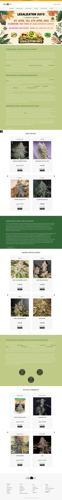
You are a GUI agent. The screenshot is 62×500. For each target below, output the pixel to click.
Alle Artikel (8, 490)
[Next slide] (54, 176)
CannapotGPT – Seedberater (24, 493)
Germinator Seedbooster (27, 0)
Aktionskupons (22, 487)
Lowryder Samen (19, 8)
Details (19, 170)
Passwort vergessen (35, 488)
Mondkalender (35, 492)
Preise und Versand (9, 487)
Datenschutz (21, 490)
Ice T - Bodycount (36, 0)
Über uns (8, 486)
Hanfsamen (11, 8)
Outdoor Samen (28, 8)
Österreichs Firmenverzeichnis (50, 488)
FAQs (33, 491)
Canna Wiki (8, 493)
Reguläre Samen (44, 8)
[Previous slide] (7, 176)
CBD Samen (36, 8)
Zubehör (51, 8)
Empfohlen (21, 486)
